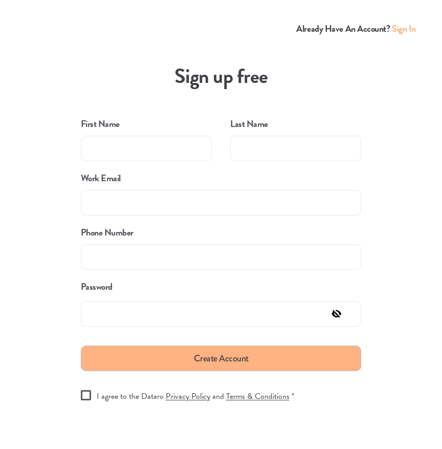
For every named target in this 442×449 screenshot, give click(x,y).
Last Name (249, 124)
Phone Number (107, 232)
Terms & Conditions (258, 396)
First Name (100, 124)
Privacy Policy (188, 396)
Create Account (221, 358)
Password (97, 286)
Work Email (101, 178)
